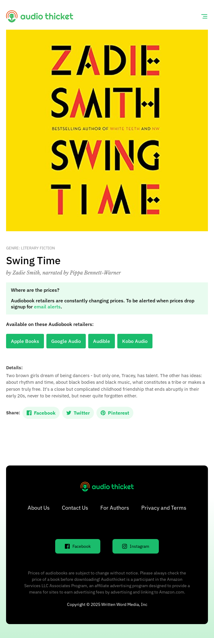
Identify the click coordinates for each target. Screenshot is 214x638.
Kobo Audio (135, 341)
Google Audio (66, 341)
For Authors (114, 507)
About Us (39, 507)
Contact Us (75, 507)
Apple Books (25, 341)
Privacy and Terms (163, 507)
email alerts (47, 307)
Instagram (135, 546)
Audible (101, 341)
